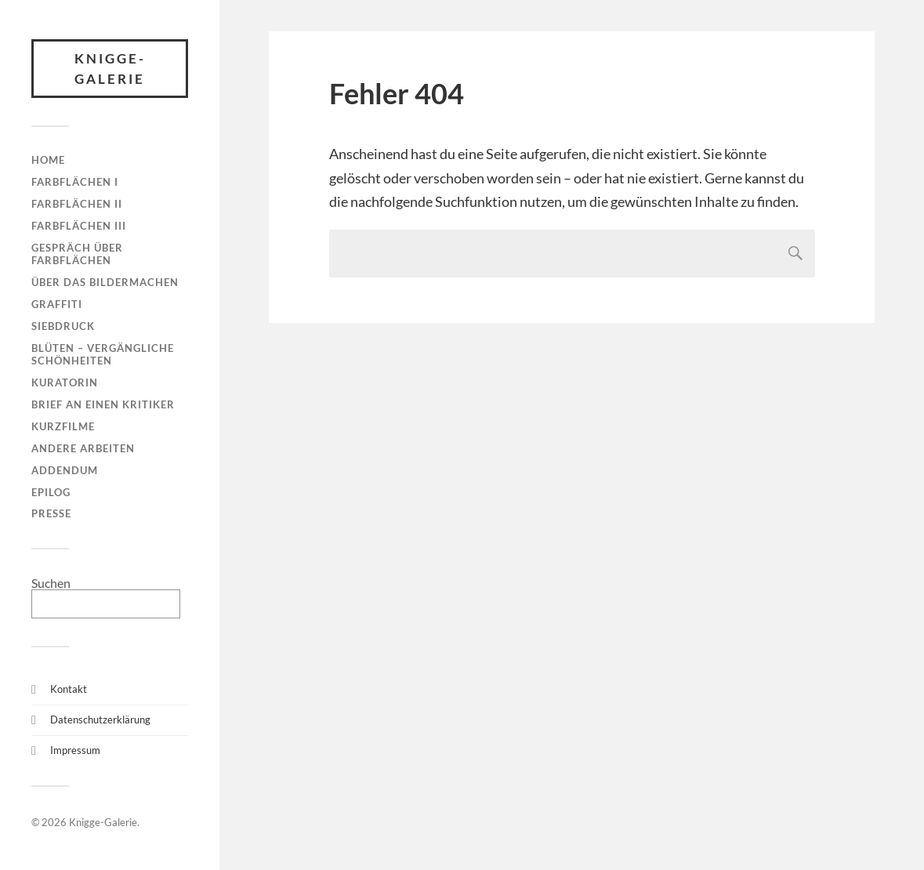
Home (48, 160)
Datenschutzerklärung (100, 719)
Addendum (64, 470)
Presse (51, 513)
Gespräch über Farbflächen (77, 253)
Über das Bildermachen (105, 282)
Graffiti (56, 304)
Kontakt (68, 689)
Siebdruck (63, 326)
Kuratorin (64, 382)
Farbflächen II (76, 204)
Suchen (51, 582)
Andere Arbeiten (83, 448)
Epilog (51, 492)
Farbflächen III (78, 225)
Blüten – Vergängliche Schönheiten (102, 354)
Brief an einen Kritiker (103, 404)
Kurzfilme (63, 426)
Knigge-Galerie (110, 68)
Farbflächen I (74, 182)
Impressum (75, 750)
